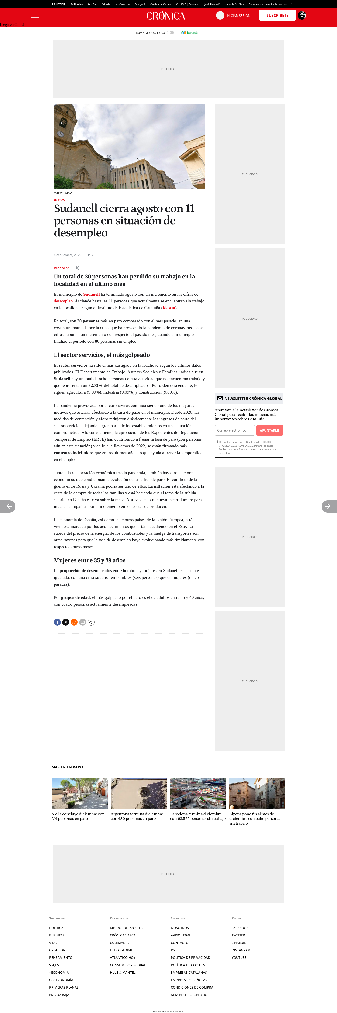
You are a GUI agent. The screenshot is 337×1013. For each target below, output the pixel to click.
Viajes (54, 965)
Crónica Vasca (123, 935)
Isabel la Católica (234, 4)
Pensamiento (60, 957)
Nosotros (180, 928)
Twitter (238, 935)
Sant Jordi (140, 4)
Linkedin (239, 942)
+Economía (59, 972)
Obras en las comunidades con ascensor (271, 4)
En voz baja (59, 995)
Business (57, 935)
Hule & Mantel (122, 972)
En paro (59, 199)
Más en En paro (67, 767)
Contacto (180, 942)
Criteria (106, 4)
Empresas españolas (189, 980)
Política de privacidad (190, 957)
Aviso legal (181, 935)
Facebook (240, 928)
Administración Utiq (189, 995)
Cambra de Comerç (161, 4)
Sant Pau (92, 4)
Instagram (241, 950)
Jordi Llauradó (212, 4)
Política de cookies (188, 965)
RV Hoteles (77, 4)
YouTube (239, 957)
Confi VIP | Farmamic (188, 4)
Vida (53, 942)
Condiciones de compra (192, 987)
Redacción (62, 268)
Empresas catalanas (189, 972)
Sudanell (91, 294)
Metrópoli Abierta (126, 928)
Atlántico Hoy (122, 957)
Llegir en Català (12, 25)
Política (56, 928)
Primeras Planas (64, 987)
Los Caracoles (122, 4)
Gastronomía (61, 980)
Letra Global (121, 950)
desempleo (63, 301)
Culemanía (119, 942)
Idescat (169, 307)
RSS (174, 950)
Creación (57, 950)
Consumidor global (128, 965)
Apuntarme (269, 430)
